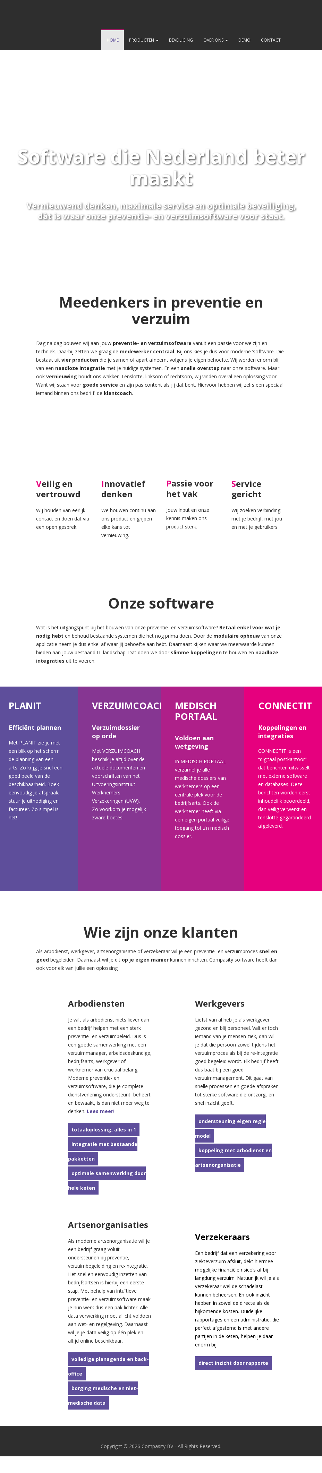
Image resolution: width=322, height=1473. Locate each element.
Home (113, 40)
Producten (144, 40)
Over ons (215, 40)
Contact (271, 40)
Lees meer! (101, 1111)
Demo (244, 40)
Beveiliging (181, 40)
